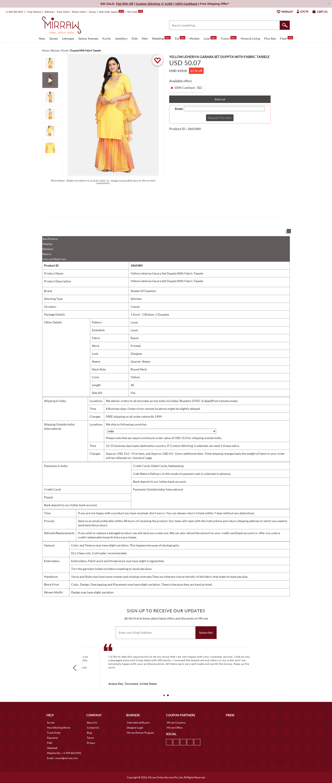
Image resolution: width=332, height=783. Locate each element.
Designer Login (135, 727)
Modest (194, 38)
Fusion (229, 38)
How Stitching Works (58, 727)
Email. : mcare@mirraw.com (62, 758)
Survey (92, 12)
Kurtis (106, 38)
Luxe (210, 38)
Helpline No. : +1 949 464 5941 (64, 753)
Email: (179, 108)
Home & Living (250, 38)
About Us (92, 722)
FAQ (49, 742)
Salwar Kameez (88, 38)
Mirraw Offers (175, 727)
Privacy (91, 742)
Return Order (79, 12)
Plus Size (270, 38)
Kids (135, 38)
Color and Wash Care (54, 259)
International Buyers (138, 722)
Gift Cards (135, 12)
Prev (76, 668)
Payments (47, 249)
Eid (180, 38)
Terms (90, 737)
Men (145, 38)
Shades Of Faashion (143, 291)
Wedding (161, 38)
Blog (89, 732)
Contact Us (93, 727)
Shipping (47, 243)
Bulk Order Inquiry (108, 12)
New (42, 38)
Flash (286, 38)
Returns (46, 254)
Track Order (63, 12)
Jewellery (121, 38)
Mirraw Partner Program (140, 732)
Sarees (53, 38)
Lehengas (68, 38)
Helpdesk (52, 748)
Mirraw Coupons (176, 722)
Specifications (50, 238)
